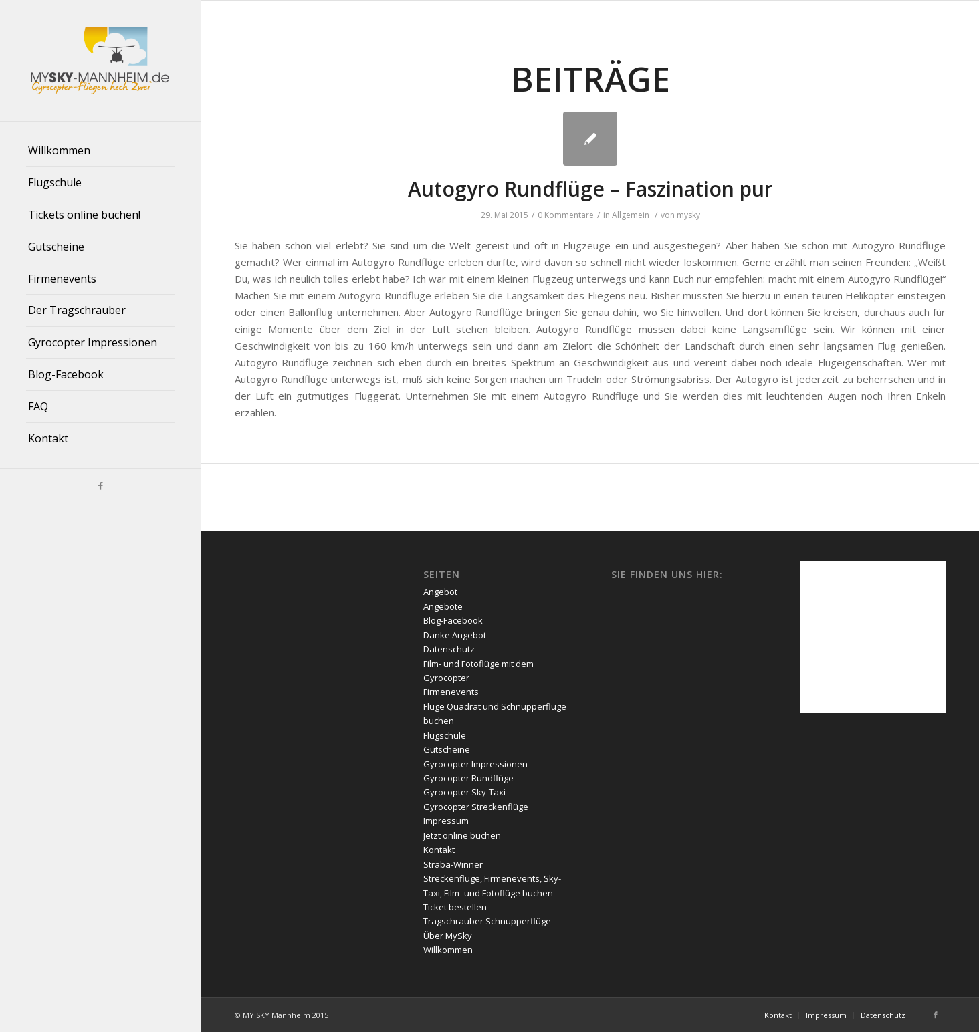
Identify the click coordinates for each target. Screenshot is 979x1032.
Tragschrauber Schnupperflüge (487, 921)
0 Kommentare (566, 215)
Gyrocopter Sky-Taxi (464, 792)
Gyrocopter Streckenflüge (475, 807)
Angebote (443, 606)
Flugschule (444, 735)
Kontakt (439, 850)
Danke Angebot (454, 635)
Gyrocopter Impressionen (475, 764)
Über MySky (447, 936)
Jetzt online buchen (462, 835)
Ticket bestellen (455, 907)
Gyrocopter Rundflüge (468, 778)
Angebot (440, 592)
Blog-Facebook (453, 620)
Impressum (446, 821)
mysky (688, 215)
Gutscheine (446, 749)
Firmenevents (451, 692)
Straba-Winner (453, 864)
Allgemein (630, 215)
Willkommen (448, 950)
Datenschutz (449, 649)
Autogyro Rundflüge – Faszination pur (590, 189)
